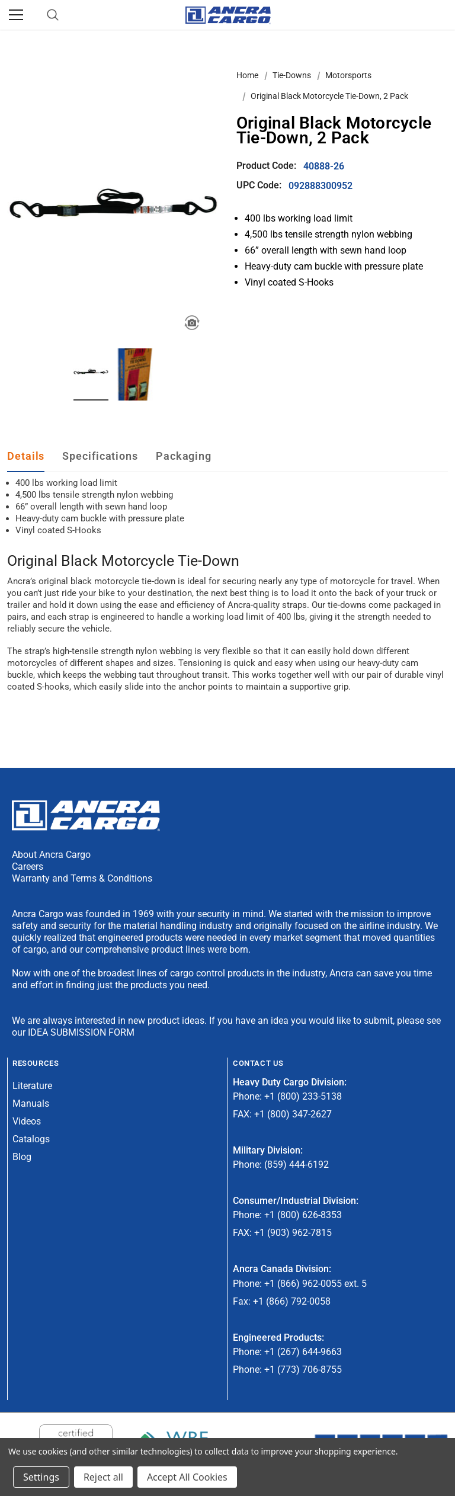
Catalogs (31, 1139)
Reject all (103, 1477)
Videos (26, 1121)
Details (25, 456)
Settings (41, 1477)
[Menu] (16, 15)
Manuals (30, 1103)
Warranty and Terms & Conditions (82, 878)
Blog (21, 1156)
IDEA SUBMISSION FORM (81, 1032)
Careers (27, 866)
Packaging (184, 456)
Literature (32, 1085)
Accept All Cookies (187, 1477)
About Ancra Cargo (51, 854)
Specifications (100, 456)
